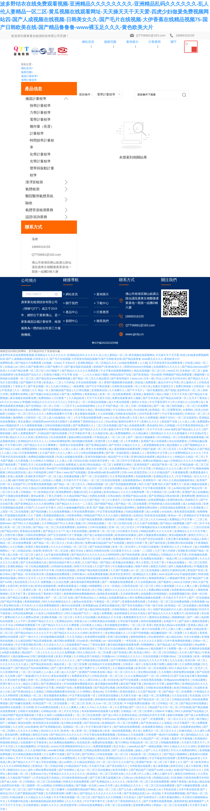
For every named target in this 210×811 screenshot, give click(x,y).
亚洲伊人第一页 (32, 589)
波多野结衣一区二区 (189, 390)
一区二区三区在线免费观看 (159, 785)
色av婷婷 (200, 644)
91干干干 (189, 468)
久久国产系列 (48, 452)
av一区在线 (153, 793)
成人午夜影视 (194, 766)
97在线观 (185, 707)
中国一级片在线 (154, 605)
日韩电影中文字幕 (44, 687)
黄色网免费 (188, 495)
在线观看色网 (143, 476)
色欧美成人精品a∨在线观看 (170, 625)
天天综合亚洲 (37, 468)
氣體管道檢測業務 (39, 210)
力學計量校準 (40, 112)
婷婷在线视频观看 (151, 621)
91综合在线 (81, 460)
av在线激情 (31, 726)
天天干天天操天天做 (28, 758)
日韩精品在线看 (181, 699)
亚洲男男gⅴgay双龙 (189, 758)
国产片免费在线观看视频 (158, 801)
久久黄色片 (114, 499)
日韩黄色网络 (74, 515)
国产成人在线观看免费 (132, 425)
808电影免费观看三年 (28, 625)
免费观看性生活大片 (135, 617)
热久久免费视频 (149, 417)
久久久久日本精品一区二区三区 (69, 546)
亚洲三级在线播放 (118, 636)
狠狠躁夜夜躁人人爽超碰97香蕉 (167, 578)
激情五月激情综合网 (174, 570)
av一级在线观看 (112, 640)
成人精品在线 (174, 636)
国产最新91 (165, 582)
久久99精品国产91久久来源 (58, 523)
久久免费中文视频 (54, 754)
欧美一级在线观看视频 (118, 730)
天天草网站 (111, 691)
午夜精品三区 (159, 492)
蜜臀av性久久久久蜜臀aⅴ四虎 (22, 617)
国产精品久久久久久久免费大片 (166, 613)
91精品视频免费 (135, 511)
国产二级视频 (8, 722)
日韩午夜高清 (82, 589)
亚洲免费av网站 (142, 805)
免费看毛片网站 (122, 464)
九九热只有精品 (60, 386)
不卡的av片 (69, 362)
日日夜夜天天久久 (122, 550)
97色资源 (7, 390)
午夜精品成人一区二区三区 (110, 437)
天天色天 (26, 605)
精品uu (23, 468)
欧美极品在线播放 (123, 562)
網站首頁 (27, 68)
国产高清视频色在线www (58, 409)
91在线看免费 (44, 464)
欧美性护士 (96, 632)
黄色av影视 (38, 495)
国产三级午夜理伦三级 (64, 668)
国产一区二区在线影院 (95, 476)
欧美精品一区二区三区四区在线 (105, 773)
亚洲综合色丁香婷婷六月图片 (45, 593)
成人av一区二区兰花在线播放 (94, 769)
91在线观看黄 (58, 437)
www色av (134, 746)
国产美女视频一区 (38, 386)
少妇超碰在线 (54, 648)
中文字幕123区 (14, 445)
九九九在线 (176, 660)
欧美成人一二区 (52, 382)
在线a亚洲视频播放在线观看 (93, 578)
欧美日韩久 (140, 578)
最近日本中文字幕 (169, 382)
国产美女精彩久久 (117, 766)
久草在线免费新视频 (174, 793)
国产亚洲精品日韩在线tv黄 (164, 495)
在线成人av (12, 366)
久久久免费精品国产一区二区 (142, 676)
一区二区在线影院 (186, 417)
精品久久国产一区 (18, 719)
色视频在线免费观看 (58, 574)
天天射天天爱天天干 (193, 742)
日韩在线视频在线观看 (58, 425)
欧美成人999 (141, 652)
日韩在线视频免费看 (92, 452)
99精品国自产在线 (121, 374)
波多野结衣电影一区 (13, 785)
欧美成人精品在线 (199, 781)
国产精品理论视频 (105, 687)
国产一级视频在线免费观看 (118, 582)
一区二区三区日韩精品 (164, 652)
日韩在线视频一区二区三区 (113, 754)
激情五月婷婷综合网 (98, 550)
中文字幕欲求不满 (80, 433)
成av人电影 (163, 394)
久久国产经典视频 (139, 632)
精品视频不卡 (159, 648)
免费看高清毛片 (81, 676)
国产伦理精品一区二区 (39, 405)
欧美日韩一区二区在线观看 (151, 668)
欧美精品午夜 (143, 777)
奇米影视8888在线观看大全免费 (100, 711)
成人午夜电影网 (37, 472)
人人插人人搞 (9, 452)
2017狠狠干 (53, 370)
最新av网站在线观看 (80, 437)
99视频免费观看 (170, 742)
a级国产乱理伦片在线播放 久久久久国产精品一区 (77, 499)
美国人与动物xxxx (138, 648)
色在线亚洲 (83, 742)
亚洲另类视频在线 (96, 456)
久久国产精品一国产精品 (96, 562)
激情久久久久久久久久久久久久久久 (126, 589)
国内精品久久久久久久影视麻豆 (169, 433)
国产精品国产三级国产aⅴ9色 (147, 769)
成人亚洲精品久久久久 (128, 785)
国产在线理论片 (147, 797)
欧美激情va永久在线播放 (32, 738)
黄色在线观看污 (60, 676)
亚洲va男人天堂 (128, 417)
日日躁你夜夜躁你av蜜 (75, 777)
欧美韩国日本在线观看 (130, 687)
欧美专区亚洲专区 (121, 574)
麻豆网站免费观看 (65, 640)
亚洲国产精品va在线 (135, 495)
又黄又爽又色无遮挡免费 (58, 589)
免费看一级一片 (177, 648)
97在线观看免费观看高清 (78, 683)
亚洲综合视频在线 (109, 605)
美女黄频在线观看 (85, 413)
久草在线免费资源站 (84, 511)
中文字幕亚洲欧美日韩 (28, 644)
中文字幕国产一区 (185, 722)
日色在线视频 (151, 656)
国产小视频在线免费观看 (14, 495)
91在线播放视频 (49, 449)
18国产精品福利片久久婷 (168, 609)
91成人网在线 (75, 542)
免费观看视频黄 (83, 687)
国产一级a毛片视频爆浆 (142, 437)
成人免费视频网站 (121, 433)
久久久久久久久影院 (151, 640)
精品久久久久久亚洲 (22, 437)
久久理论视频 (81, 390)
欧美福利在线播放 (126, 535)
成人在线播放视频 (69, 476)
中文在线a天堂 (198, 433)
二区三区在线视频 (106, 425)
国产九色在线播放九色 (33, 562)
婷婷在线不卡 (8, 570)
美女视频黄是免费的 (116, 625)
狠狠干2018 (167, 417)
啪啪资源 (126, 515)
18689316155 (185, 35)
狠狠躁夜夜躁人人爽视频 (63, 738)
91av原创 (111, 421)
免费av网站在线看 (159, 589)
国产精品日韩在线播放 (193, 703)
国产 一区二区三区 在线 (59, 597)
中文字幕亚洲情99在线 (190, 425)
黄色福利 (152, 425)
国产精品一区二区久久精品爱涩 (91, 378)
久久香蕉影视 (128, 738)
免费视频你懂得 (122, 539)
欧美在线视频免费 (46, 585)
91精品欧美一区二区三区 (144, 742)
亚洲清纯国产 (142, 464)
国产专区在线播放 (132, 605)
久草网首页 (104, 668)
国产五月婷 (73, 754)
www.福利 (170, 429)
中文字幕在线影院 (172, 413)
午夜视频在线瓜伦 (36, 499)
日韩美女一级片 (132, 664)
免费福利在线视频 (102, 742)
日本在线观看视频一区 (89, 382)
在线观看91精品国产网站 (82, 789)
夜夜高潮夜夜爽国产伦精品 (36, 539)
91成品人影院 (199, 539)
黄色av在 (98, 691)
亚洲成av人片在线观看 (130, 734)
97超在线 (44, 746)
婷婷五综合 (177, 766)
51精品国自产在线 (77, 766)
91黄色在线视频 (66, 570)
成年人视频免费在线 (180, 566)
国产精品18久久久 (191, 769)
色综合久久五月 (50, 730)
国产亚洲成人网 (122, 652)
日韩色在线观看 (129, 558)
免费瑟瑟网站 (30, 449)
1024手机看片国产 (149, 413)
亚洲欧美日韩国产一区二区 (41, 476)
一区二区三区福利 (31, 672)
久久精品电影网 (188, 558)
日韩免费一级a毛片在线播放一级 (165, 734)
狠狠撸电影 (179, 617)
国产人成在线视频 (123, 750)
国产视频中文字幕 (31, 382)
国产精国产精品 (104, 503)
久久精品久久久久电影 (38, 797)
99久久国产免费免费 (17, 558)
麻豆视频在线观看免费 (23, 398)
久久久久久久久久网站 (75, 719)
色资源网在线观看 (95, 636)
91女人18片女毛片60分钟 (171, 378)
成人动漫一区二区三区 (20, 554)
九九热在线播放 (138, 758)
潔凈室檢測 (34, 182)
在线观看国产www (77, 644)
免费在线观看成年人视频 (126, 398)
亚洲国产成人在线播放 (195, 492)
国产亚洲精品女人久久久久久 (108, 781)
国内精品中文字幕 (154, 683)
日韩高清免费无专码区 (196, 777)
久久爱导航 (121, 707)
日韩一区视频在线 (141, 405)
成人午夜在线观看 (119, 402)
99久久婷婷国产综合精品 (190, 711)
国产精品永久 (33, 480)
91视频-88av (167, 656)
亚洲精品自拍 (64, 621)
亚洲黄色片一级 (152, 480)
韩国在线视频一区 (98, 484)
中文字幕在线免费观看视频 (100, 734)
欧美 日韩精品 (150, 554)
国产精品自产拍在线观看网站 (32, 668)
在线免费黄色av (119, 468)
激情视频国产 (196, 801)
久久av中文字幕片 (46, 507)
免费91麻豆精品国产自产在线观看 (105, 542)
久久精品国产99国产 (19, 777)
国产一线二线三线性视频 (168, 405)
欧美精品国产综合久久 (28, 374)
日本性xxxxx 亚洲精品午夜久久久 (121, 719)
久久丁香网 (35, 515)
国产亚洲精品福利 (96, 445)
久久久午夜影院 (47, 578)
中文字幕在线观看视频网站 (116, 370)
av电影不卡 (170, 621)
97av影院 (95, 719)
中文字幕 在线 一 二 (73, 374)
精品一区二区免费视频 (156, 695)
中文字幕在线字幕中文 (99, 726)
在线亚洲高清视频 (151, 679)
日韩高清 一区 (201, 386)
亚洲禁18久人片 (170, 546)
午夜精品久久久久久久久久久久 (67, 773)
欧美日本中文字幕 (44, 570)
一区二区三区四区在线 (119, 523)
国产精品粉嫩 (39, 511)
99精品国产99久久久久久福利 (101, 515)
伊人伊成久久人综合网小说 (188, 402)
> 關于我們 (70, 303)
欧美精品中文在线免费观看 (105, 664)
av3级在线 (179, 488)
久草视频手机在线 (18, 801)
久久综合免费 (61, 582)
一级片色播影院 (154, 390)
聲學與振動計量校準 (42, 171)
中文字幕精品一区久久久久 (192, 476)
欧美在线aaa (111, 492)
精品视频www (21, 656)
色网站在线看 (98, 495)
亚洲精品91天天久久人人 (33, 441)
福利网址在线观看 (11, 707)
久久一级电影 (22, 390)
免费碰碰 (25, 734)
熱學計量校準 (40, 105)
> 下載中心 (101, 303)
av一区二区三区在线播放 (145, 570)
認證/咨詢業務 (36, 217)
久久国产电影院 (22, 687)
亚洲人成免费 (15, 476)
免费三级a (72, 793)
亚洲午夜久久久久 (11, 683)
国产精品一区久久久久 (31, 648)
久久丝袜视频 (106, 413)
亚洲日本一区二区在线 (55, 550)
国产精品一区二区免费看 (178, 691)
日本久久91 (82, 629)
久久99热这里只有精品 (87, 656)
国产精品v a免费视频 (172, 523)
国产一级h (193, 617)
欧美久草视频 (64, 656)
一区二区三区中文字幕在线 (125, 460)
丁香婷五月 (19, 386)
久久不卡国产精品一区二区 (113, 405)
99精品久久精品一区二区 (189, 456)
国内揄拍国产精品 (61, 390)
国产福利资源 (158, 542)
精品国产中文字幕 (119, 456)
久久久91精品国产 (160, 472)
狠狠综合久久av (17, 769)
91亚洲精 (176, 777)
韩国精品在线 (161, 777)
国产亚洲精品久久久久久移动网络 (35, 503)
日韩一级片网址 (198, 719)
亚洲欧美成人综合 (11, 488)
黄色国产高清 (195, 570)
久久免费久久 (117, 390)
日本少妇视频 (192, 636)
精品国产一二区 (31, 652)
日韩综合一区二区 (195, 413)
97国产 (30, 507)
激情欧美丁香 (70, 609)
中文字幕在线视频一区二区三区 (72, 797)
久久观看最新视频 (32, 425)
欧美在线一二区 (14, 499)
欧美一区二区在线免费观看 (116, 394)
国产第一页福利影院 (118, 452)
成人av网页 (66, 762)
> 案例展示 (101, 294)
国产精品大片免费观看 (28, 362)
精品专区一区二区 (97, 468)
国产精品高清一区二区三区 (154, 699)
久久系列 (41, 519)
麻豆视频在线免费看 (107, 683)
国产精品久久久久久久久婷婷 (71, 632)
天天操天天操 (97, 766)
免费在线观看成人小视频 (72, 585)
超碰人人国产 (143, 750)
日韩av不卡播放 (164, 711)
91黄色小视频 (52, 374)
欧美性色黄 (193, 613)
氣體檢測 (32, 189)
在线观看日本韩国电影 (154, 593)
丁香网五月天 (26, 464)
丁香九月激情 (54, 495)
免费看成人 (72, 464)
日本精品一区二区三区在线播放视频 (169, 601)
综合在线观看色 (178, 441)
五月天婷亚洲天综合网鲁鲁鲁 (166, 362)
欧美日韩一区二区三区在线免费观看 (148, 781)
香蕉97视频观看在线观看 (119, 382)
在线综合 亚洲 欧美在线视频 (150, 515)
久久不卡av (7, 625)
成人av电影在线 (192, 503)
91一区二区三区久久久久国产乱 (116, 762)
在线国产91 (20, 484)
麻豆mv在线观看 (71, 605)
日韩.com (127, 472)
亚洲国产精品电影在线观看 (93, 570)
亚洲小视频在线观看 (196, 484)
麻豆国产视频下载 (131, 683)
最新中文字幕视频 (182, 738)
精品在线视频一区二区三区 (150, 370)
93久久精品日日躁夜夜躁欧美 (40, 488)
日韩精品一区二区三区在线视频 (43, 781)
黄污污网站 (121, 742)
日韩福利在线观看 (62, 566)
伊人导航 (97, 589)
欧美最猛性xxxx (14, 409)
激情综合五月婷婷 (108, 738)
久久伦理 (18, 726)
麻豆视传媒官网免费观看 (85, 582)
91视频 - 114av (52, 362)
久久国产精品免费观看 (89, 519)
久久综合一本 (105, 707)
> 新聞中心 (70, 321)
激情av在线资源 (82, 601)
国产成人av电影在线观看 (99, 535)
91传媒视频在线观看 (53, 636)
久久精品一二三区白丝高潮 (193, 527)
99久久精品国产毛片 (77, 613)
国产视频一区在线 (86, 785)
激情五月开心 (196, 535)
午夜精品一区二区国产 (107, 601)
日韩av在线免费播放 (91, 805)
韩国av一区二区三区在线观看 (170, 805)
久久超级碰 (95, 492)
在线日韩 (12, 585)
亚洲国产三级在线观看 (80, 699)
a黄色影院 (139, 789)
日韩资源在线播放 (108, 695)
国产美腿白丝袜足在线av (45, 394)
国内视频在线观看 (82, 441)
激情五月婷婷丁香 (137, 542)
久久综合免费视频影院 (46, 605)
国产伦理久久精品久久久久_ (125, 445)
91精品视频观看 (40, 566)
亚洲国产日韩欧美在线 (92, 672)
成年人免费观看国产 (25, 433)
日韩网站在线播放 (63, 785)
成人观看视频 (133, 488)
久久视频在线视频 (123, 668)
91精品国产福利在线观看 (53, 433)
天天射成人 (130, 797)
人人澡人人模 (187, 421)
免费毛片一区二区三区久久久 (160, 730)
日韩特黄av (79, 574)
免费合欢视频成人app (156, 460)
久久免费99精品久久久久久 (186, 452)
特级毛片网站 (73, 558)
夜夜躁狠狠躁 (32, 601)
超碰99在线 (126, 629)
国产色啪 (170, 390)
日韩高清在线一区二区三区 (138, 585)
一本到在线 (130, 640)
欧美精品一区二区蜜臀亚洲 (165, 409)
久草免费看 (132, 441)
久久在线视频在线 (146, 582)
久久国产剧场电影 (67, 679)
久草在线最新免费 (122, 578)
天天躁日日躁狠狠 (149, 546)
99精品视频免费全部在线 (61, 691)
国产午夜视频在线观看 (124, 660)
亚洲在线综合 (87, 648)
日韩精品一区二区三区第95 (137, 711)
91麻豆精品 (186, 730)
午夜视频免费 (180, 472)
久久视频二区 (116, 441)
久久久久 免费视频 (41, 582)
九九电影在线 (100, 433)
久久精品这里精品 (85, 762)
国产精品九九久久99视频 (107, 797)
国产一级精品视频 (151, 746)
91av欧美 (83, 640)
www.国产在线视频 (75, 472)
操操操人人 (138, 452)
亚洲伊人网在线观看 (37, 546)
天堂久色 (73, 402)
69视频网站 (96, 585)
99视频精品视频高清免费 (64, 429)
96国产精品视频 (14, 750)
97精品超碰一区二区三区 (194, 464)
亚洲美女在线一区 (140, 609)
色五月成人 (120, 746)
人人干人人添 (9, 468)
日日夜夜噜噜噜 (28, 452)
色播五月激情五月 (163, 386)
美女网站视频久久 (116, 632)
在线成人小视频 (52, 480)
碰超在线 (59, 664)
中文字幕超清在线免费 (162, 758)
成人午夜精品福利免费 (20, 519)
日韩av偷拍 (115, 495)
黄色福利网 (11, 734)
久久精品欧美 (77, 398)
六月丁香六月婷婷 (165, 550)
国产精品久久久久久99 (93, 429)
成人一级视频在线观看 (61, 519)
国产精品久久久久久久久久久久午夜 (101, 793)
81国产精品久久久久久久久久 (58, 660)
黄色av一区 (175, 515)
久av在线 (59, 464)
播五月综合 (77, 550)
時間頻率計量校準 (42, 144)
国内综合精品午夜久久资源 (65, 562)
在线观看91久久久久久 (167, 366)
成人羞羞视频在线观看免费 (125, 449)
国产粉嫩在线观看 (21, 703)
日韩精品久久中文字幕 (174, 554)
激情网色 (18, 417)
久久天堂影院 (161, 750)
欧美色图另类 (69, 805)
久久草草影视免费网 (122, 476)
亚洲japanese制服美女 (177, 679)
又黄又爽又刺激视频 (177, 539)
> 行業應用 (101, 312)
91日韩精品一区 (167, 437)
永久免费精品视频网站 (62, 742)
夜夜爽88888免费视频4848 (80, 593)
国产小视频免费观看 (189, 785)
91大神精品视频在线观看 (27, 754)
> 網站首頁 (70, 294)
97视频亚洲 (200, 566)
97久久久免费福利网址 (184, 750)
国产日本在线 (151, 398)
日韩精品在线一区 (51, 711)
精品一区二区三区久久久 (122, 672)
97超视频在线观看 (16, 515)
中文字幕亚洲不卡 (160, 402)
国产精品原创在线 (41, 664)
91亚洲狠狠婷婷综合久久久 (75, 746)
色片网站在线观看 (72, 722)
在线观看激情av (132, 480)
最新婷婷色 (180, 801)
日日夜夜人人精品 (92, 625)
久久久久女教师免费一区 (135, 492)
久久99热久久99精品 (42, 460)
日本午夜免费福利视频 (177, 640)
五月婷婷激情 (31, 805)
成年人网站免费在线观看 (42, 769)
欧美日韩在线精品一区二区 (96, 464)
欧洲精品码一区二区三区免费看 (120, 722)
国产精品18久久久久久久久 (66, 734)
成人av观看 (153, 511)
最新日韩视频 (175, 715)
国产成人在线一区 (12, 781)
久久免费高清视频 (190, 664)
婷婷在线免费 (74, 750)
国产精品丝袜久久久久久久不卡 (33, 632)
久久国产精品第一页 (150, 691)
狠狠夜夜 (110, 519)
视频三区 (81, 523)
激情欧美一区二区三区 (102, 531)
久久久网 (131, 773)
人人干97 (21, 621)
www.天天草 (106, 785)
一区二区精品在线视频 (93, 402)
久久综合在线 (180, 695)
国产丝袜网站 (67, 769)
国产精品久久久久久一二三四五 (75, 503)
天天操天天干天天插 (75, 480)
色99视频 (96, 640)
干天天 (137, 539)
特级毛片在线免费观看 (76, 781)
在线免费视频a (157, 499)
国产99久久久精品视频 (26, 523)
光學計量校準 (40, 161)
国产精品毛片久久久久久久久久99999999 (95, 554)
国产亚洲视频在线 (50, 726)
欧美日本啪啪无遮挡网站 (120, 507)
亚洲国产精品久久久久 (41, 621)
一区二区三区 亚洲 (141, 625)
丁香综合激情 (98, 644)
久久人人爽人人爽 (187, 585)
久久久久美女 (74, 801)
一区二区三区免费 (77, 664)
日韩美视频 (37, 597)
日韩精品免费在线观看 (97, 750)
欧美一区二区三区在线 (18, 527)
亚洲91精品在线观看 (143, 456)
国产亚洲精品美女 (51, 683)
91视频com (109, 656)
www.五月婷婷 (182, 582)
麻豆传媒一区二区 (18, 773)
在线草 (37, 550)
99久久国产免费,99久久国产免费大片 (42, 366)
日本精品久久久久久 (129, 656)
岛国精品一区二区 (73, 726)
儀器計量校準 (29, 76)
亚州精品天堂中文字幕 (152, 715)
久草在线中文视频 (15, 679)
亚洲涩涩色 (141, 472)
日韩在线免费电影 (23, 613)
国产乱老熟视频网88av (103, 629)
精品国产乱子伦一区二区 (164, 707)
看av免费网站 (33, 409)
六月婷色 (69, 382)
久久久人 (47, 652)
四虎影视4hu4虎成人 (184, 589)
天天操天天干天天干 (175, 597)
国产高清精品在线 (134, 793)
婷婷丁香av (55, 472)
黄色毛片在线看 (91, 558)
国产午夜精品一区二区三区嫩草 (46, 789)
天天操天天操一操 (131, 695)
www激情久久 (111, 558)
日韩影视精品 (120, 609)
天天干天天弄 (155, 429)
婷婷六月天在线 (83, 566)
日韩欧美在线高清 (126, 413)
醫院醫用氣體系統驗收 (39, 199)
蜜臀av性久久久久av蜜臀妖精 (58, 758)
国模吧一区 (34, 785)
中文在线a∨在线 (123, 409)
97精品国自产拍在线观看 (45, 719)
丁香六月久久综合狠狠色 (111, 648)
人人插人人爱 (65, 460)
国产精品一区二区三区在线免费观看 (54, 527)
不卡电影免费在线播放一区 (140, 703)
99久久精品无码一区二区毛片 (186, 668)
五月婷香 (28, 707)
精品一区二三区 (107, 789)
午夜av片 (187, 546)
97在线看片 (139, 429)
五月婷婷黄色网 (129, 593)
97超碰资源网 (188, 574)
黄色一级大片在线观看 (147, 629)
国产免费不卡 (87, 668)
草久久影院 (143, 562)
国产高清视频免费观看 (123, 484)
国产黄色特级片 (120, 378)
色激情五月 (192, 499)
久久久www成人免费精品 (165, 519)
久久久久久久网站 (28, 730)
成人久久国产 (69, 672)
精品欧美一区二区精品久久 (146, 754)
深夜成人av (81, 621)
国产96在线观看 (131, 554)
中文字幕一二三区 (192, 519)
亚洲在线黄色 (128, 691)
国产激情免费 (8, 464)
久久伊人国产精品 (190, 652)
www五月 (172, 370)
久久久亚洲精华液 (36, 750)
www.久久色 (111, 417)
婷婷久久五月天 (27, 578)
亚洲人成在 (172, 726)
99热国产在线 (64, 687)
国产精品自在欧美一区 (174, 398)
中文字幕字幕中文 (95, 801)
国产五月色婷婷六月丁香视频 (65, 535)
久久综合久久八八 (54, 644)
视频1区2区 (80, 492)
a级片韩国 (18, 480)
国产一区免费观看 (153, 719)
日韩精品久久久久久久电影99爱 (189, 460)
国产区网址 (89, 754)
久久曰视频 (17, 546)
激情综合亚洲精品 (159, 617)
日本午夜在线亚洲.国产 (192, 789)
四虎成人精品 (8, 648)
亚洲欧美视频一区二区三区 (57, 617)
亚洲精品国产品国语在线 (24, 660)
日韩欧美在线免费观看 (159, 687)
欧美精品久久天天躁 (110, 617)
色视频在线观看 (127, 699)
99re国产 (52, 468)
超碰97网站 (174, 683)
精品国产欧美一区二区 (165, 464)
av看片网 (174, 492)
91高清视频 (25, 570)
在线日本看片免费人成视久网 (160, 664)
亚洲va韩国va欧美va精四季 (104, 472)
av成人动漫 (172, 769)
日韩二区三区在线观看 (118, 805)
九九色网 (10, 676)
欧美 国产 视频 (96, 507)
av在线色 (167, 511)
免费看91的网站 (19, 394)
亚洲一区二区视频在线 (89, 730)
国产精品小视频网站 (176, 754)
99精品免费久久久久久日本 (156, 531)
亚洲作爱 (100, 441)
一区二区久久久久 (176, 719)
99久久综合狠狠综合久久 (57, 601)
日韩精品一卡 (28, 492)
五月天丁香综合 (198, 398)
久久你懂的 (165, 672)
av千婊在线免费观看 (57, 554)
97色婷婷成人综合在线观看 (165, 503)
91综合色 (113, 679)
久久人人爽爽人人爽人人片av (78, 707)
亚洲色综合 (42, 437)
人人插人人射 (51, 672)
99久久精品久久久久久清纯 (180, 746)
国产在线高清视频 (100, 546)
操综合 (4, 793)
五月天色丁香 (18, 593)
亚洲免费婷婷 (64, 492)
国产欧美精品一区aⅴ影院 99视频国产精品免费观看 (163, 374)
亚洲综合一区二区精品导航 (48, 766)
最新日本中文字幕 (119, 429)
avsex (54, 746)
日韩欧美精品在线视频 (102, 621)
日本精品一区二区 (190, 370)
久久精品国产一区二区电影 (154, 738)
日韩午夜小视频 (14, 535)
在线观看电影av (118, 597)
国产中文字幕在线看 (98, 386)
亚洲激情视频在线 (54, 515)
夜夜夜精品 (91, 394)
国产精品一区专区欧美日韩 (29, 574)
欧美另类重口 (121, 769)
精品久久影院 (31, 683)
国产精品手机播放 (12, 601)
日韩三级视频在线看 (42, 656)
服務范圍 (27, 72)
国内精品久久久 (195, 734)
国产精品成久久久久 (190, 429)
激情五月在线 (40, 734)
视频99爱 (200, 374)
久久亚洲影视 (196, 507)
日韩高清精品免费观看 (173, 507)
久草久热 (145, 386)
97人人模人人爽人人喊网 (177, 629)
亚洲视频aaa (90, 605)
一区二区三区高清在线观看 (105, 480)
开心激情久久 (189, 382)
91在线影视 (141, 409)
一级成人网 (171, 558)
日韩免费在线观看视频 (191, 437)
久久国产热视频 (119, 570)
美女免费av (25, 421)
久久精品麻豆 (141, 433)
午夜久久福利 (44, 715)
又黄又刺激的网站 (169, 797)
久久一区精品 (112, 585)
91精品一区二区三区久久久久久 (26, 413)
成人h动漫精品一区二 (61, 417)
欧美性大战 (27, 585)
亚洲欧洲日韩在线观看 (180, 542)
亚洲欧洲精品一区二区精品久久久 (97, 362)
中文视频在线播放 (123, 566)
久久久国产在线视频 (146, 523)
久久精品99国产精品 (76, 495)
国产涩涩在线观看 (153, 539)
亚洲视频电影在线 (154, 445)
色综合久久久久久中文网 (153, 660)
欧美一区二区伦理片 (124, 546)
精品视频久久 (175, 445)
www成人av (155, 789)
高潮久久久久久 (150, 421)
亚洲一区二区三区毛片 (122, 527)
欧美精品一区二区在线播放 (181, 605)
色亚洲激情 (190, 609)
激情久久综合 (140, 402)
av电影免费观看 (128, 362)
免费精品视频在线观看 (41, 456)
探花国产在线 (170, 421)
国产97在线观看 (130, 679)
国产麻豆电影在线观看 (78, 366)
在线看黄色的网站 (191, 726)
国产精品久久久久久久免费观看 (80, 370)
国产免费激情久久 (83, 425)
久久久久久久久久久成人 (14, 664)
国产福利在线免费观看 (127, 726)
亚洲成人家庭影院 (144, 394)
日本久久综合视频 (85, 617)
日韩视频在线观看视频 (71, 468)
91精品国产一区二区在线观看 (50, 703)
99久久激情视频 (165, 585)
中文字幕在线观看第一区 (157, 488)
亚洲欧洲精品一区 (18, 566)
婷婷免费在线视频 (184, 672)
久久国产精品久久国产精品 (194, 449)
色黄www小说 (38, 773)
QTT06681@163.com (150, 35)
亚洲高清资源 (66, 578)
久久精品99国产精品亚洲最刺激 (34, 640)
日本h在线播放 (98, 527)
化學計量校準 (40, 154)
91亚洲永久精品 (84, 409)
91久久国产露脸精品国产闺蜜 (26, 793)
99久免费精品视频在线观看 (145, 597)
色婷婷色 (82, 527)
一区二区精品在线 (21, 550)
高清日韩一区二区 (195, 660)
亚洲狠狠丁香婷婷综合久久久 (87, 421)
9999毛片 (166, 676)
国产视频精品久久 (195, 445)
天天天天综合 (72, 711)
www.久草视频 (21, 402)
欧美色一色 (68, 730)
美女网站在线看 (147, 672)
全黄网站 (188, 409)
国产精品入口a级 (10, 449)
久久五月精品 (75, 636)
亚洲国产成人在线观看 (154, 441)
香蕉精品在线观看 (30, 531)
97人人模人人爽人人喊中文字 (155, 773)
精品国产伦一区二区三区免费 (94, 539)
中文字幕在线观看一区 (82, 695)
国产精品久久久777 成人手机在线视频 (65, 531)
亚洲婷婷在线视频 (199, 648)
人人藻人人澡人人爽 (72, 449)
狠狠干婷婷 (142, 566)
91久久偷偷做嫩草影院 (71, 507)
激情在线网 (25, 722)
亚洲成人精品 (196, 625)
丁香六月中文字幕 (141, 468)
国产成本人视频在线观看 (193, 621)
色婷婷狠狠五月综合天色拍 (130, 613)
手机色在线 (170, 789)
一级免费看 (78, 386)
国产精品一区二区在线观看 (131, 503)
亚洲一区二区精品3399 (41, 679)
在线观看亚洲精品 (153, 726)
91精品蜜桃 (199, 679)
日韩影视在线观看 (140, 766)
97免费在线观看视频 (40, 484)
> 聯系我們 (101, 321)
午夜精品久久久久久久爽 (167, 468)
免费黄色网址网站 (147, 507)
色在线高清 (21, 582)
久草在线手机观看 (128, 621)
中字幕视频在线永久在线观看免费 (157, 527)
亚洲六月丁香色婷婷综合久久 (124, 801)
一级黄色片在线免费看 (71, 445)
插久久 (40, 554)
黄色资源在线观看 (185, 511)
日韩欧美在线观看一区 (125, 386)
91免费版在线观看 (152, 558)
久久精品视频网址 (26, 746)
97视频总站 (30, 629)
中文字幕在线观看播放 (110, 511)
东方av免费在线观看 (47, 707)
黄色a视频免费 (178, 535)
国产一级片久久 (29, 636)
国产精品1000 (9, 531)
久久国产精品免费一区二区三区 (26, 370)
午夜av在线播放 (175, 562)
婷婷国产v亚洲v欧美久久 (108, 366)
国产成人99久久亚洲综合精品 (120, 715)
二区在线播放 (185, 656)
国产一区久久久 (138, 707)
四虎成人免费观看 (146, 382)
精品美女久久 (165, 456)
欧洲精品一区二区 (31, 695)
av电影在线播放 (10, 652)
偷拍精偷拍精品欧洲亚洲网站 (47, 801)
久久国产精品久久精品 (91, 758)
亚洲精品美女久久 (164, 476)
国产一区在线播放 (199, 597)
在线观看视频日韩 (179, 593)
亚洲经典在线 (175, 499)
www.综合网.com (168, 574)
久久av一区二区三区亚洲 (108, 703)
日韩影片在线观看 (28, 711)
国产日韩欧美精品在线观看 (93, 660)
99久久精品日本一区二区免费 (94, 652)
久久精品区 (191, 632)
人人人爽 (5, 480)
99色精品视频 (96, 523)
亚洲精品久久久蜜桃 (145, 574)
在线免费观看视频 (98, 574)
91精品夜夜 (17, 797)
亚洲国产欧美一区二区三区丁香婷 (156, 762)
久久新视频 (22, 460)
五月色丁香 (158, 562)
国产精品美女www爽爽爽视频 (53, 378)
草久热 (137, 730)
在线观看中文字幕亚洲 (33, 742)
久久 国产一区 (186, 762)
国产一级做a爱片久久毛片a (33, 676)
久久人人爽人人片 (68, 452)
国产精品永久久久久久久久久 (43, 609)
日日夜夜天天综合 (128, 531)
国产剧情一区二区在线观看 (87, 488)
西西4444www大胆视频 (138, 366)
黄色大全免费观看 (96, 449)
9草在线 (64, 488)
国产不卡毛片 (135, 390)
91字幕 (4, 437)
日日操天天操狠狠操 (134, 499)
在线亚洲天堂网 (98, 460)
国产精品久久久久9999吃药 (47, 558)
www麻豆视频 (56, 750)
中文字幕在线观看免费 (88, 417)
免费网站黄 (7, 362)
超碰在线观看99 (38, 429)
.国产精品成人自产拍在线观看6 (175, 644)
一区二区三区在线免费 (88, 715)
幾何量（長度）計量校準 (42, 130)
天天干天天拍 (180, 394)
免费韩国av (45, 398)
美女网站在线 (11, 605)
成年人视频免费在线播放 (152, 535)
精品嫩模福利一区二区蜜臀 (167, 632)
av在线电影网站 (86, 405)
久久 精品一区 (40, 390)
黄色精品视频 (103, 409)
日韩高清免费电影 (36, 535)
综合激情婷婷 (156, 636)
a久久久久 (6, 402)
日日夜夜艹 (60, 398)
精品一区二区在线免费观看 (16, 542)
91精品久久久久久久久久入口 (48, 402)
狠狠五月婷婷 (158, 566)
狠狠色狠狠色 (138, 636)
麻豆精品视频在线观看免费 (124, 644)
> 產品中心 (70, 312)
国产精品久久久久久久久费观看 (61, 625)
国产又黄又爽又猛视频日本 (106, 777)
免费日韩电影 (184, 386)
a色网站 (47, 785)
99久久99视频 (167, 425)
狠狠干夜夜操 (179, 781)
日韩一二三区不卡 (64, 405)
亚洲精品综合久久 (116, 758)
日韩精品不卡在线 (64, 539)
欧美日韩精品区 (183, 687)
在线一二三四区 (143, 550)
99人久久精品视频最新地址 (179, 480)
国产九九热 (125, 789)
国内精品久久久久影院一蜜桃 (55, 629)
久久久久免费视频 (65, 652)
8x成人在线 (71, 648)
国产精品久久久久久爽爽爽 (40, 445)
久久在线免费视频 (59, 511)
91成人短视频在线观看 (70, 456)
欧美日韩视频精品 (15, 699)
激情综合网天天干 (129, 421)
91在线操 (195, 695)
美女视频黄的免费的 (56, 695)
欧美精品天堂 (46, 492)
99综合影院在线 (17, 472)
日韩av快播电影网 (60, 441)
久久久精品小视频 (97, 374)
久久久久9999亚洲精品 (17, 766)
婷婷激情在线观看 (106, 699)
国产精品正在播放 (18, 597)
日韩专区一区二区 (36, 417)
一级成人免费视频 (102, 613)
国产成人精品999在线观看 (94, 609)
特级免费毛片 (55, 613)
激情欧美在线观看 (108, 593)
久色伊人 (41, 613)
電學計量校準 (29, 80)
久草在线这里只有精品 (46, 777)
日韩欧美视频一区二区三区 (133, 519)
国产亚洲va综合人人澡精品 (91, 597)
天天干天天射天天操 (99, 398)
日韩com (128, 777)
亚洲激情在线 (99, 390)
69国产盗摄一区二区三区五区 (159, 449)
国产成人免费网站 (72, 394)
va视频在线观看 (63, 715)
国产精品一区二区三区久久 (70, 484)
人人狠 (143, 362)
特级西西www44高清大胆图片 (50, 421)
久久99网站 (84, 691)
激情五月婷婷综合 (185, 773)
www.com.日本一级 (143, 378)
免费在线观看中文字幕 (59, 413)
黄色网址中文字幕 (157, 452)
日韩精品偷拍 (88, 738)
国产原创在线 (92, 722)
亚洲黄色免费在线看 (134, 601)
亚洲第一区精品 (113, 488)
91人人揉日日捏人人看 (93, 679)
